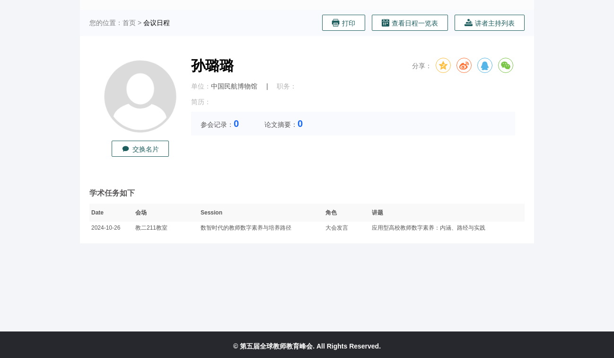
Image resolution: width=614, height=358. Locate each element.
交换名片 (140, 149)
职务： (287, 86)
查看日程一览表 (410, 23)
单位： (201, 86)
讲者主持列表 (490, 23)
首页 (129, 23)
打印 (343, 23)
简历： (201, 102)
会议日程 (156, 23)
